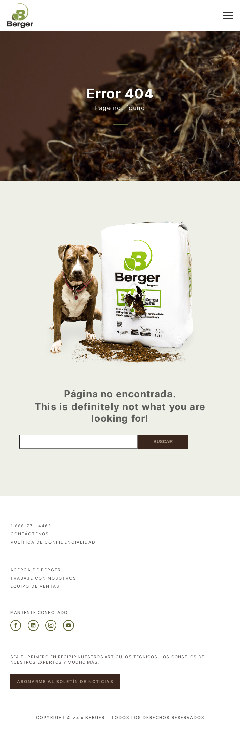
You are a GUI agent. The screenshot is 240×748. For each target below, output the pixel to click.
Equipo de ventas (35, 586)
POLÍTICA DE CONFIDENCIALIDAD (53, 542)
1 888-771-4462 (31, 525)
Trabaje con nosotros (43, 578)
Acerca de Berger (35, 569)
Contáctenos (30, 533)
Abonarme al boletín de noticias (65, 681)
